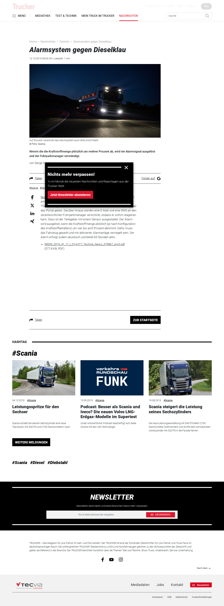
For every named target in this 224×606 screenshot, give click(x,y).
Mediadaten (140, 585)
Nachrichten (128, 15)
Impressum (157, 597)
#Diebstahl (58, 462)
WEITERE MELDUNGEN (31, 442)
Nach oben (204, 568)
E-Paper (169, 6)
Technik (64, 41)
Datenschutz (182, 597)
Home (33, 41)
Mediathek (42, 15)
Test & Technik (66, 15)
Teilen (35, 178)
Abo (206, 6)
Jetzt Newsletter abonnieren (70, 195)
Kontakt (191, 6)
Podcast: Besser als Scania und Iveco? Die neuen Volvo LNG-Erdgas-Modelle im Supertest (110, 411)
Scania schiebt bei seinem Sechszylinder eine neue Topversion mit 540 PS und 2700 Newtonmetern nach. (41, 425)
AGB (169, 597)
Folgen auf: (151, 178)
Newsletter (153, 6)
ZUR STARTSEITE (145, 320)
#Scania (24, 353)
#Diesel (37, 462)
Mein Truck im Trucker (98, 15)
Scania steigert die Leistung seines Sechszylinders (175, 409)
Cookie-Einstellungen (202, 597)
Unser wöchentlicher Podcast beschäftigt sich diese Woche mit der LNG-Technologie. (108, 425)
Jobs (180, 6)
